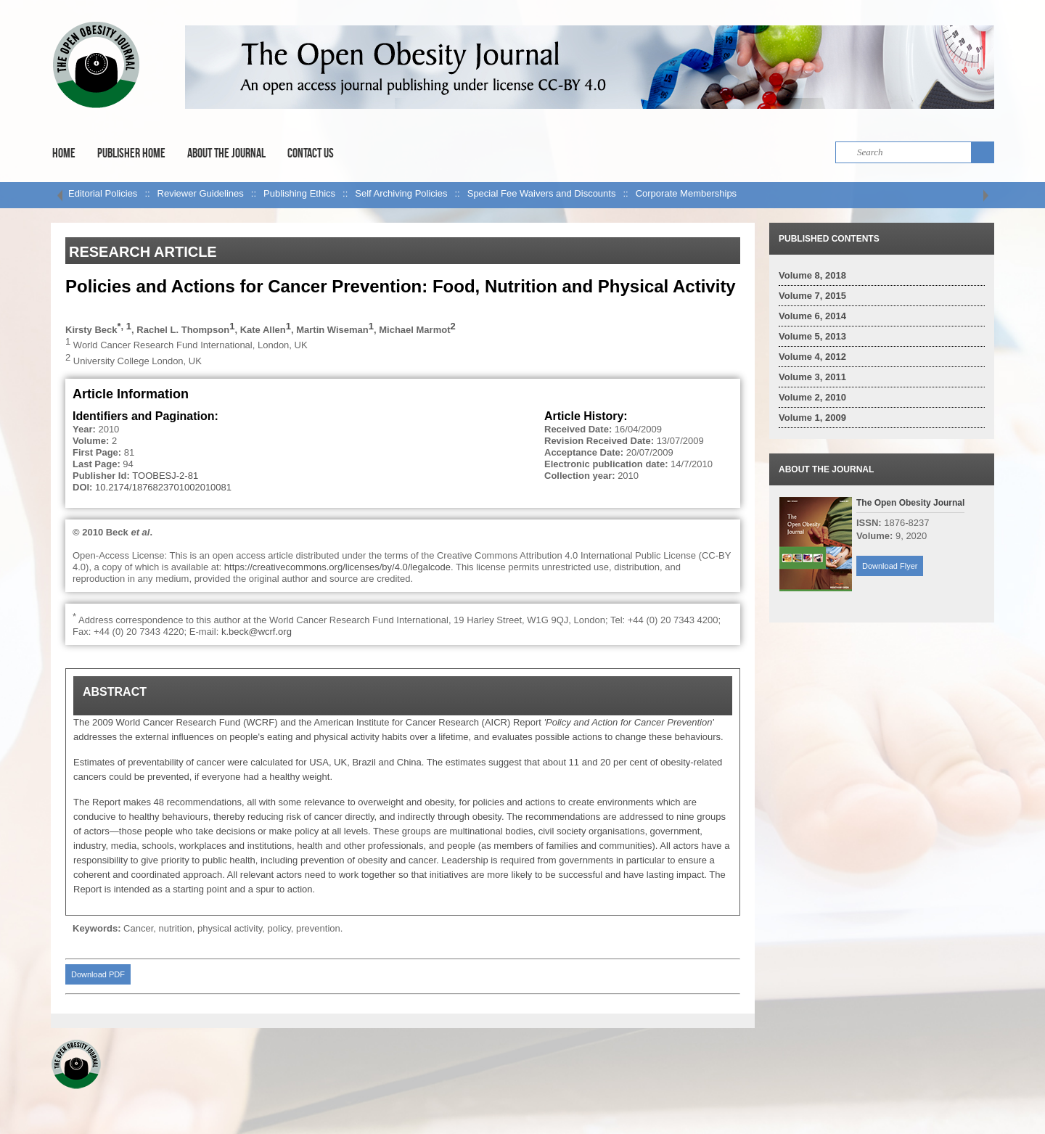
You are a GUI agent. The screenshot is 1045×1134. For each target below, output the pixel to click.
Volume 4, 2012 (812, 356)
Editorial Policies (102, 193)
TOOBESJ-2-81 (165, 475)
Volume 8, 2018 (812, 275)
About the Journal (226, 153)
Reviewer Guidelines (200, 193)
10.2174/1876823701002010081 (163, 487)
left (59, 195)
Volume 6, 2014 (812, 316)
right (985, 195)
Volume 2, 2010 (812, 397)
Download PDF (98, 974)
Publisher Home (131, 153)
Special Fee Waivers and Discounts (541, 193)
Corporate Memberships (686, 193)
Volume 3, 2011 (812, 376)
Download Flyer (889, 566)
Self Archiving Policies (401, 193)
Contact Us (310, 153)
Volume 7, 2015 (812, 295)
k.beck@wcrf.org (256, 631)
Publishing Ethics (299, 193)
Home (63, 153)
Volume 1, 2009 (812, 417)
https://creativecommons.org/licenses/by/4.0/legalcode (337, 567)
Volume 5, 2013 (812, 336)
